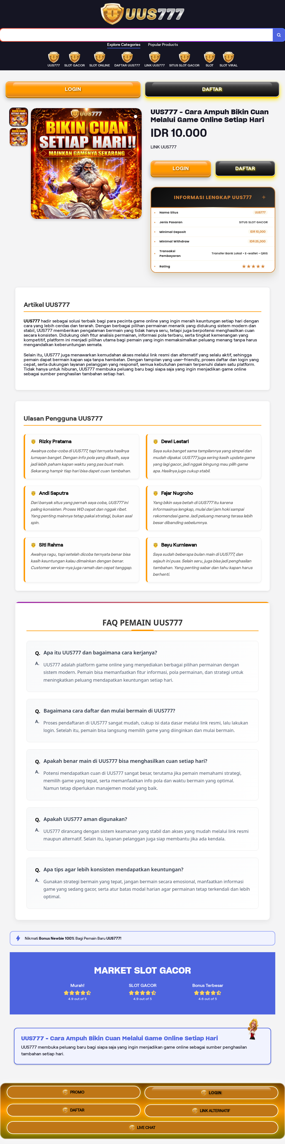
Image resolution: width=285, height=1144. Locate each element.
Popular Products (163, 44)
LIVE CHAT (142, 1127)
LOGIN (73, 89)
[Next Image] (137, 164)
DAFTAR (212, 89)
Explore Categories (123, 44)
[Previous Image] (35, 164)
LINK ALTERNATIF (211, 1110)
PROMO (73, 1092)
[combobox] (136, 35)
